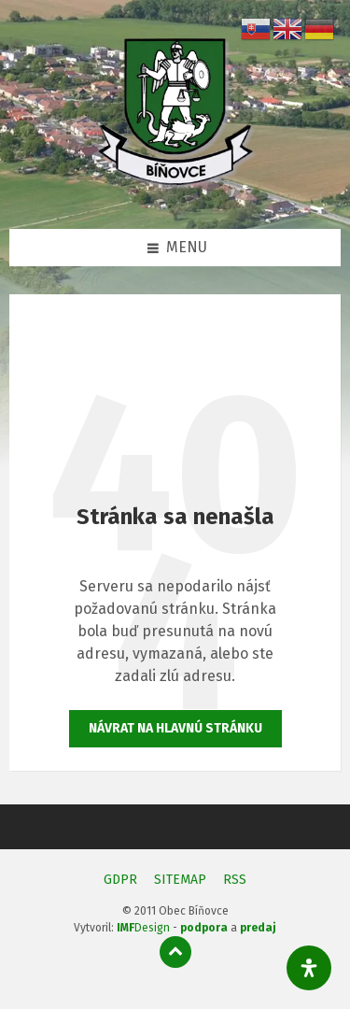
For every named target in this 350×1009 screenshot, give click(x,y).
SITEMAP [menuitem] (180, 880)
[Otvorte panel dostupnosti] (309, 967)
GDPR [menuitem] (120, 880)
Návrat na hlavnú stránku (175, 728)
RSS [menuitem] (234, 880)
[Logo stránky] (175, 191)
